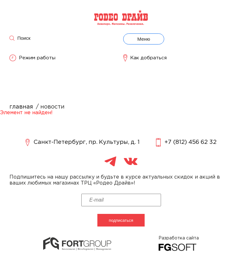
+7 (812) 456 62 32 (186, 142)
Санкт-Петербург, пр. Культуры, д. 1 (83, 142)
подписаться (121, 220)
